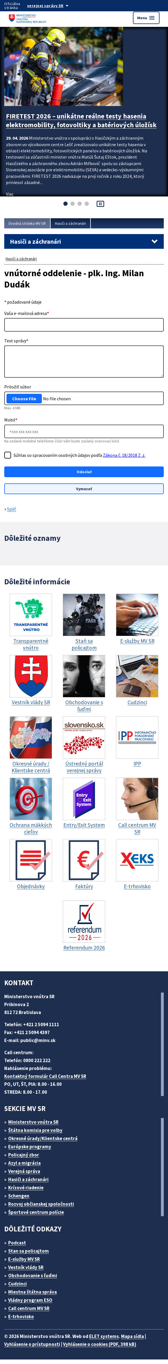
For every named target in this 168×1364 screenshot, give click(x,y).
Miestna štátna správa (34, 1296)
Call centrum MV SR (32, 1312)
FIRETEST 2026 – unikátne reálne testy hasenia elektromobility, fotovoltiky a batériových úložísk (82, 123)
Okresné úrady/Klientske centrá (45, 1142)
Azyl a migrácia (27, 1167)
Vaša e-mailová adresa (28, 313)
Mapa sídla (141, 1340)
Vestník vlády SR (29, 1271)
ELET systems (110, 1340)
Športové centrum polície (38, 1216)
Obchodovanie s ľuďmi (36, 1280)
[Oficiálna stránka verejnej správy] (55, 5)
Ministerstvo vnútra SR (35, 1126)
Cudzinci (19, 1288)
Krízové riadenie (28, 1192)
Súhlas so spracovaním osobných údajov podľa (61, 458)
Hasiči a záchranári (75, 223)
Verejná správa (26, 1175)
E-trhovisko (23, 1321)
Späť (13, 514)
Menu (146, 17)
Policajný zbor (26, 1159)
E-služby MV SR (28, 1263)
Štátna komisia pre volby (38, 1134)
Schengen (21, 1200)
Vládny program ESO (33, 1304)
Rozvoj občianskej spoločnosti (44, 1208)
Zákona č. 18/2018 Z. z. (37, 461)
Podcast (19, 1247)
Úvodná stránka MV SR (29, 223)
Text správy (16, 340)
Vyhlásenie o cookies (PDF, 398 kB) (105, 1348)
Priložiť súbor (17, 386)
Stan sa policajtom (30, 1255)
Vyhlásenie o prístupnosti (33, 1348)
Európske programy (32, 1151)
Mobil (10, 419)
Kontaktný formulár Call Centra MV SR (47, 1080)
